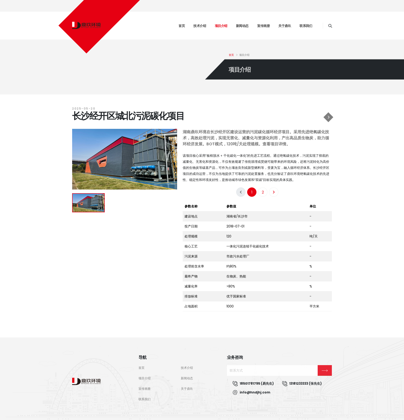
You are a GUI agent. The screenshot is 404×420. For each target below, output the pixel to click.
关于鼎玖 (284, 25)
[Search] (330, 26)
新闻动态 (242, 25)
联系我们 (306, 25)
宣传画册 (263, 25)
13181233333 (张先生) (305, 383)
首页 (181, 25)
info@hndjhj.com (255, 392)
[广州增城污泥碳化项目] (328, 117)
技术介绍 (199, 25)
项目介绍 (221, 25)
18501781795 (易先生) (257, 383)
